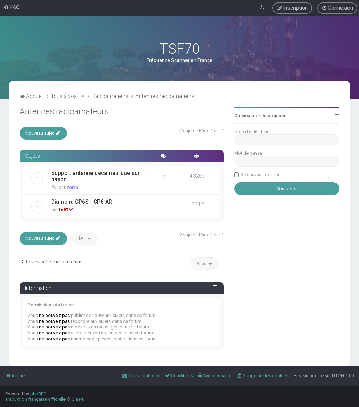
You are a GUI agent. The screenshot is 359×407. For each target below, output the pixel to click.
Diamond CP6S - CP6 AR (81, 202)
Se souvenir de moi (260, 174)
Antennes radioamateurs (64, 111)
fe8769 (66, 209)
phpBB (37, 393)
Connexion (245, 115)
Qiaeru (78, 399)
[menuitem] (11, 7)
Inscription (274, 115)
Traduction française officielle (35, 399)
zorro (72, 187)
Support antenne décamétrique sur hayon (95, 176)
